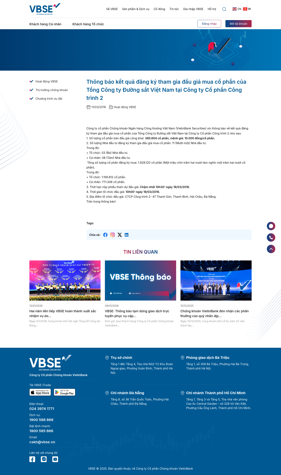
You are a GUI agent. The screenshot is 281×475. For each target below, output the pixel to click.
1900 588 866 (41, 420)
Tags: (90, 223)
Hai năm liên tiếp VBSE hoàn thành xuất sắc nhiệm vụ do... (62, 313)
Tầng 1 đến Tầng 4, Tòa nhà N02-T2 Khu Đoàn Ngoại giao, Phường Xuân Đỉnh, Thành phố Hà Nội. (142, 368)
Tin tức (174, 9)
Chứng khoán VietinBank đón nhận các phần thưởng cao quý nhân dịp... (214, 313)
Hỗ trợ (212, 9)
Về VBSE (112, 9)
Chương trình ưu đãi (48, 98)
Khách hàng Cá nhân (45, 24)
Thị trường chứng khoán (51, 90)
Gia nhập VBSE (193, 9)
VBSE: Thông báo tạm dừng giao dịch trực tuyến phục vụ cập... (137, 313)
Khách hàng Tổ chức (88, 24)
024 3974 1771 (41, 409)
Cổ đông (159, 9)
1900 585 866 (41, 431)
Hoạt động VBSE (46, 81)
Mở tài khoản (238, 23)
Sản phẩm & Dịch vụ (135, 9)
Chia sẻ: (94, 235)
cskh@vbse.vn (42, 442)
